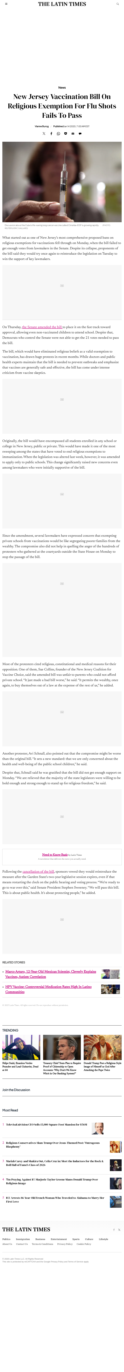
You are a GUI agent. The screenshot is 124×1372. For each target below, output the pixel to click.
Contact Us (22, 1244)
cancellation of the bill (38, 872)
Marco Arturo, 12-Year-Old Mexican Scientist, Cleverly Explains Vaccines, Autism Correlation (50, 974)
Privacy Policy (65, 1244)
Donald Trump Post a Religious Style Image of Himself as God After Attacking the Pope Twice (102, 1066)
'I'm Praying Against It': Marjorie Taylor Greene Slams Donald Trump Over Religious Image (52, 1181)
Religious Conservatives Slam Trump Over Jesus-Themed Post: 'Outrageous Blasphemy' (53, 1145)
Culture (89, 1239)
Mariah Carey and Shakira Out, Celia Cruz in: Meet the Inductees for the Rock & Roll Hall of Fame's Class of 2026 (55, 1163)
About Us (7, 1244)
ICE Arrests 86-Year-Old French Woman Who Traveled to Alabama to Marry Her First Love (55, 1199)
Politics (6, 1239)
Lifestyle (103, 1239)
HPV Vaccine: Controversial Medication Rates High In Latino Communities (48, 989)
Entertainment (59, 1239)
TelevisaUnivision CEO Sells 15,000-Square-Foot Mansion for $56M (46, 1124)
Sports (75, 1239)
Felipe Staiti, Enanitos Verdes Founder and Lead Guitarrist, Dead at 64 (20, 1066)
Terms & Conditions (42, 1244)
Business (40, 1239)
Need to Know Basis (55, 854)
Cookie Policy (84, 1244)
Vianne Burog (42, 126)
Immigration (23, 1239)
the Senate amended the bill (42, 327)
